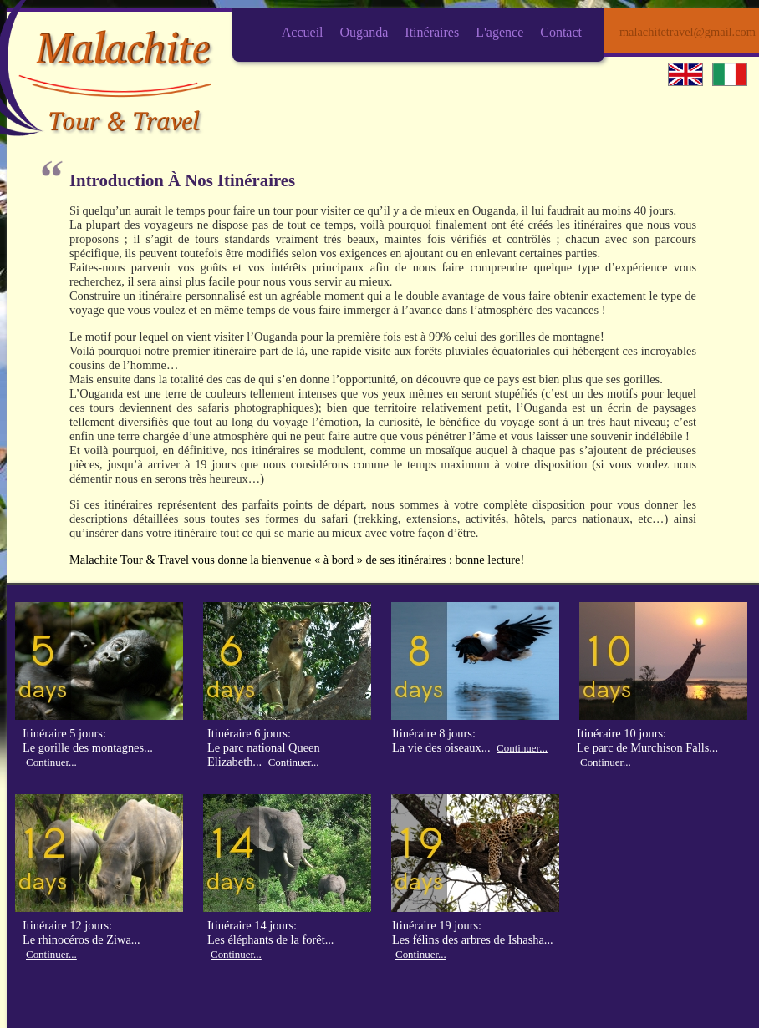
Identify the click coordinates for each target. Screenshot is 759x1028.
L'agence (499, 32)
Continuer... (51, 762)
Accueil (302, 32)
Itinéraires (432, 32)
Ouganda (364, 32)
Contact (561, 32)
